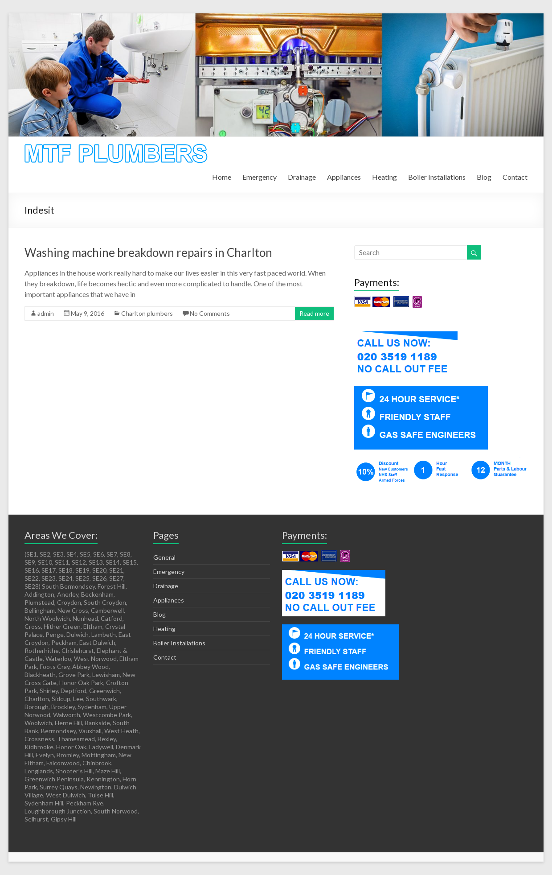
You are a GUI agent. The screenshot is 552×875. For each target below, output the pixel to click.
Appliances (344, 177)
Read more (314, 313)
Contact (515, 177)
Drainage (302, 177)
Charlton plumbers (147, 313)
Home (221, 177)
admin (45, 313)
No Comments (210, 313)
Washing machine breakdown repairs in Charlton (148, 252)
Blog (484, 177)
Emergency (259, 177)
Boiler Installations (437, 177)
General (164, 557)
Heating (384, 177)
